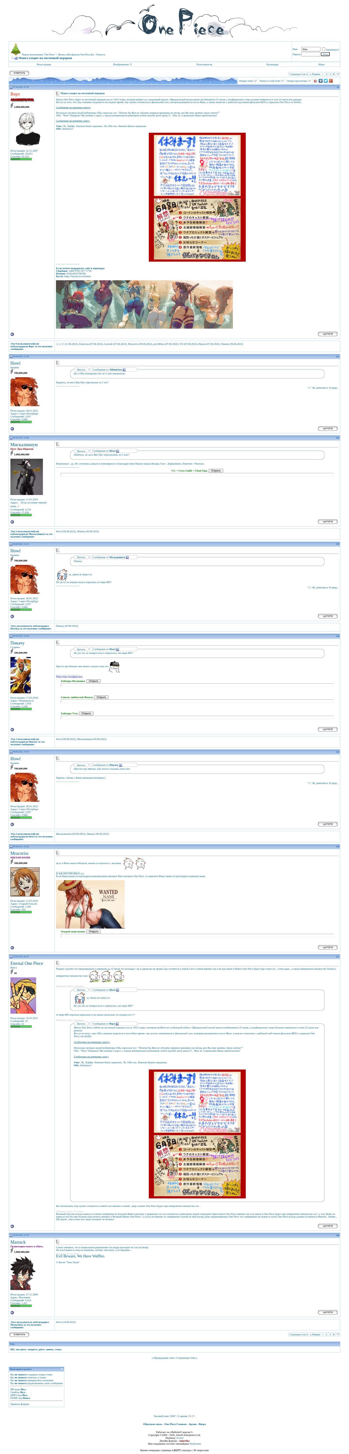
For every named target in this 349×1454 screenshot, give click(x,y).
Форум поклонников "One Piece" (39, 54)
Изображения (120, 64)
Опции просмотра (297, 80)
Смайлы (15, 1392)
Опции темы (246, 80)
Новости (100, 54)
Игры (321, 64)
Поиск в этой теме (270, 80)
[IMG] (13, 1395)
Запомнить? (330, 49)
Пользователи (204, 64)
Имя (295, 49)
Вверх (202, 1424)
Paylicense (195, 1443)
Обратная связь (152, 1424)
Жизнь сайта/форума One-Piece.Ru (76, 54)
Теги (12, 1344)
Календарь (272, 64)
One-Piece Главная (175, 1424)
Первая (315, 74)
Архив (193, 1424)
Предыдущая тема (164, 1357)
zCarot (179, 1437)
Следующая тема (186, 1357)
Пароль (297, 54)
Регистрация (44, 64)
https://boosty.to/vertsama (77, 276)
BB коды (15, 1389)
